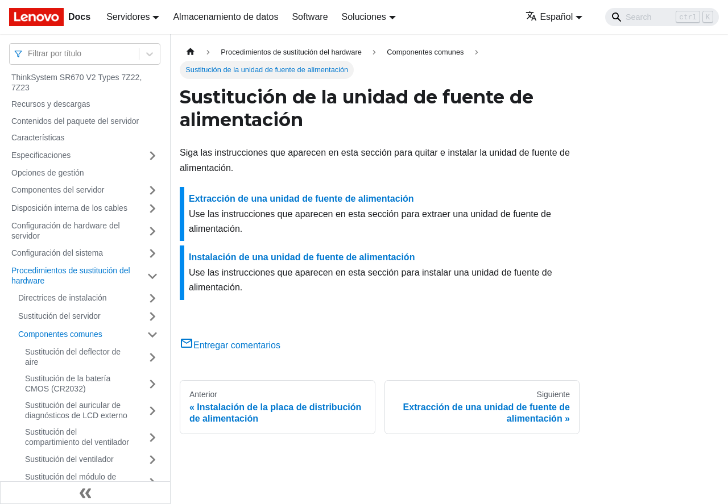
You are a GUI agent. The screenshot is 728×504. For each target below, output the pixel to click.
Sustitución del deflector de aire (73, 356)
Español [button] (549, 17)
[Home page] (190, 52)
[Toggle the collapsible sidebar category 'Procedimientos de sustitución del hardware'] (152, 276)
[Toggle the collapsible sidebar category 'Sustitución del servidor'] (152, 316)
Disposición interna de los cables (69, 208)
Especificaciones (41, 155)
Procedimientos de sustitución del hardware (70, 275)
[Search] (662, 17)
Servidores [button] (128, 17)
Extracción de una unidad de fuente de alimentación (301, 198)
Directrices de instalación (62, 297)
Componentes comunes (60, 334)
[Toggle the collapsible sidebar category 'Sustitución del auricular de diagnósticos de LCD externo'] (152, 410)
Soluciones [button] (364, 17)
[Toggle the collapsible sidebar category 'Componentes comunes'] (152, 335)
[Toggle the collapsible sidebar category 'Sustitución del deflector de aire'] (152, 357)
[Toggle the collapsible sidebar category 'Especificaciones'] (152, 156)
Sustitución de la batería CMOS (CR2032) (67, 383)
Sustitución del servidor (59, 315)
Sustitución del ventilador (69, 459)
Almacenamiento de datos (225, 17)
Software (310, 17)
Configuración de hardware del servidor (65, 230)
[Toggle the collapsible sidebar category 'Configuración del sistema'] (152, 253)
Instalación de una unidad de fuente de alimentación (302, 257)
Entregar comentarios (230, 345)
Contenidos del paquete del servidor (75, 121)
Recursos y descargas (50, 104)
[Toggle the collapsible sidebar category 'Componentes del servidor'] (152, 190)
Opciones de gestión (47, 172)
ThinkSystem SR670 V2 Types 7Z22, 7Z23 (76, 82)
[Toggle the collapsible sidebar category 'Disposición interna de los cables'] (152, 208)
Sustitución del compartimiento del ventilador (77, 437)
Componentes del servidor (57, 189)
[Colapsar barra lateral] (85, 492)
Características (37, 137)
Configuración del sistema (57, 252)
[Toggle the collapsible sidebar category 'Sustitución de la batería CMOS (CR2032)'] (152, 383)
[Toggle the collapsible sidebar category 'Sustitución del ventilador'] (152, 460)
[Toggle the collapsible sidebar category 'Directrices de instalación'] (152, 298)
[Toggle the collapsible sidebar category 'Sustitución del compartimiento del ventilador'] (152, 437)
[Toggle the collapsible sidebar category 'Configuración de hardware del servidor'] (152, 231)
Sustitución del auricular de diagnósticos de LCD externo (76, 410)
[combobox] (29, 53)
